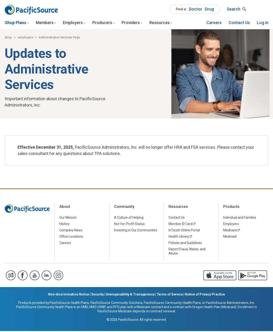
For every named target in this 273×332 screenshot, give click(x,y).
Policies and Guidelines (185, 244)
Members (45, 22)
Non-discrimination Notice (68, 295)
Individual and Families (239, 218)
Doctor (195, 9)
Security (97, 295)
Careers (214, 22)
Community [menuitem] (124, 207)
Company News (71, 231)
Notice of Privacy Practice (205, 295)
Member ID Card (180, 225)
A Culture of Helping (129, 218)
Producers (102, 22)
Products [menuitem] (231, 207)
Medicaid (230, 237)
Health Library (179, 237)
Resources (159, 22)
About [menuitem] (64, 207)
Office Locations (71, 237)
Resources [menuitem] (178, 207)
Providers (131, 22)
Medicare (230, 231)
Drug (209, 9)
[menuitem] (195, 9)
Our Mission (68, 218)
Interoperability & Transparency (130, 295)
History (64, 225)
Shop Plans (15, 22)
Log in (262, 22)
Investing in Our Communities (135, 231)
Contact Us (239, 22)
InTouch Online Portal (184, 231)
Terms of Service (170, 295)
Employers (73, 22)
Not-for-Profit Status (129, 225)
